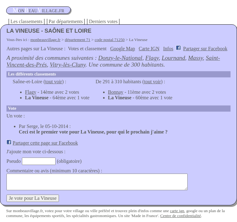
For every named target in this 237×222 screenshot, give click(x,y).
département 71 (77, 39)
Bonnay (115, 92)
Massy (195, 58)
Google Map (122, 48)
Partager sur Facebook (205, 48)
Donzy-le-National (120, 58)
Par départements (66, 21)
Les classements (26, 21)
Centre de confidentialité (180, 215)
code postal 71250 (110, 39)
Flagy (152, 58)
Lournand (173, 58)
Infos (168, 48)
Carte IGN (149, 48)
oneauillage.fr (38, 10)
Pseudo (13, 161)
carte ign (177, 210)
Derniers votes (103, 21)
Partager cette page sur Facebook (45, 143)
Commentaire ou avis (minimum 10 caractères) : (54, 170)
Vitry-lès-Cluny (67, 64)
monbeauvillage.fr (45, 39)
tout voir (53, 81)
